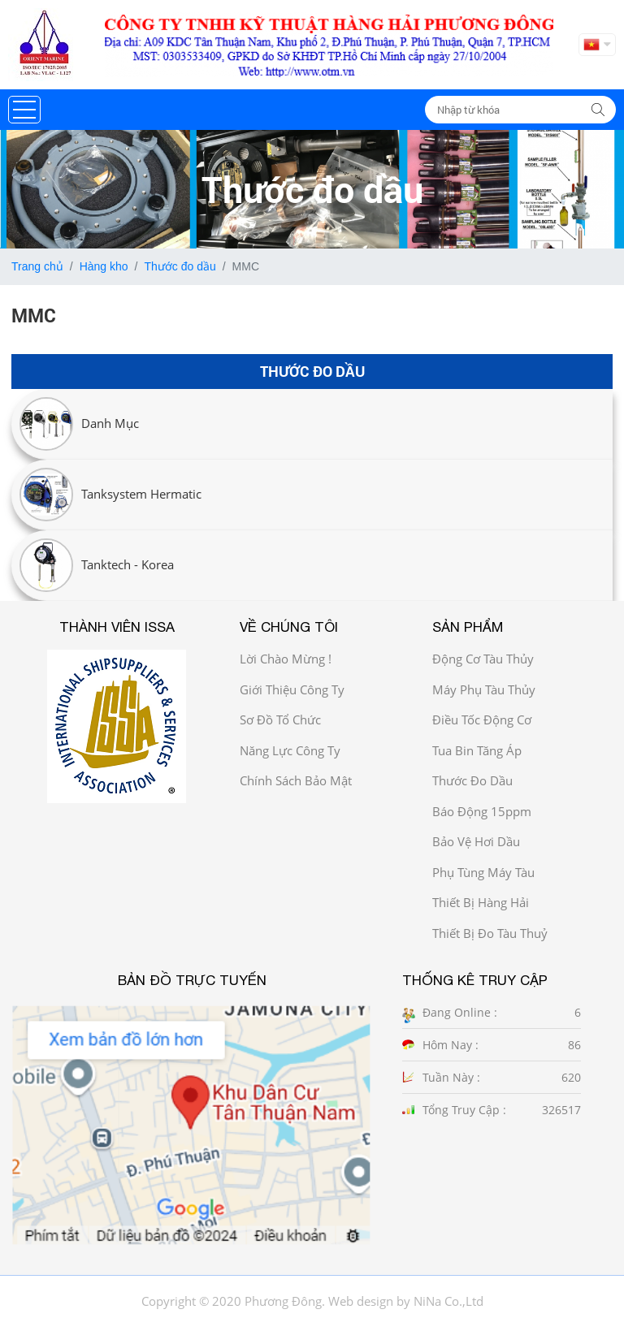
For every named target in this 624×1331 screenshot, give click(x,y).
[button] (24, 109)
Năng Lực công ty (290, 750)
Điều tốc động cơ (481, 719)
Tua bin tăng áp (477, 750)
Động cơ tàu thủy (483, 658)
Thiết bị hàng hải (480, 902)
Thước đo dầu (179, 266)
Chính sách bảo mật (296, 780)
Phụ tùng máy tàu (483, 872)
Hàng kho (104, 266)
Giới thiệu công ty (292, 689)
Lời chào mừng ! (286, 658)
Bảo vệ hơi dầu (476, 841)
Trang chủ (37, 266)
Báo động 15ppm (481, 811)
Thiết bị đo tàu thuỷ (490, 933)
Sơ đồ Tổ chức (280, 719)
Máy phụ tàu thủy (483, 689)
